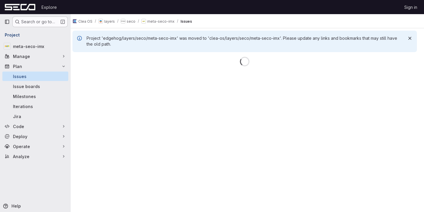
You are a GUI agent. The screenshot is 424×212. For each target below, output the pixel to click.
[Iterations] (35, 106)
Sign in (410, 7)
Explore (49, 7)
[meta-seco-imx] (35, 46)
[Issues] (35, 76)
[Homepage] (20, 7)
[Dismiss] (409, 38)
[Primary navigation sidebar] (7, 21)
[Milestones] (35, 96)
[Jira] (35, 116)
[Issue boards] (35, 86)
